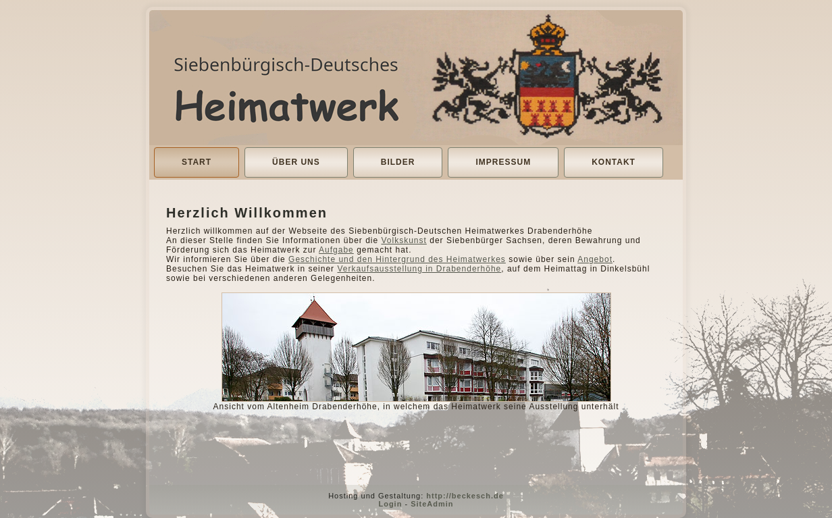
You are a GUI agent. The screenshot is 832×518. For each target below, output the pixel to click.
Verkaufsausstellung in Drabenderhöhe (419, 269)
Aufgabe (336, 250)
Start (196, 162)
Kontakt (613, 162)
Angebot (595, 259)
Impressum (503, 162)
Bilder (398, 162)
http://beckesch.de (465, 496)
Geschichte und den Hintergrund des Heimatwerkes (397, 259)
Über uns (296, 162)
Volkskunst (404, 240)
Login (390, 504)
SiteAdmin (432, 504)
